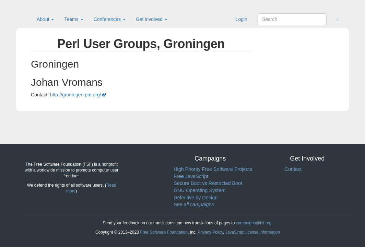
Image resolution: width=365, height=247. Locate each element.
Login (241, 19)
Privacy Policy (210, 232)
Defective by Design (195, 197)
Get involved (151, 19)
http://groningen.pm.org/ (75, 94)
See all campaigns (194, 204)
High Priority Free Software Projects (213, 169)
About (45, 19)
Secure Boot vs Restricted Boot (208, 183)
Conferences (110, 19)
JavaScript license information (252, 232)
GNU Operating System (199, 190)
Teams (73, 19)
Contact (293, 169)
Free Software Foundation (164, 232)
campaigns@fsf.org (254, 223)
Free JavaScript (191, 176)
